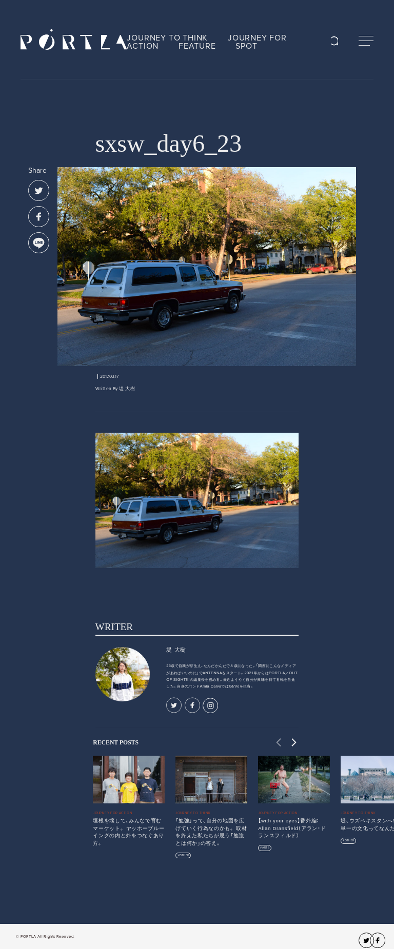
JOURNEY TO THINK (167, 38)
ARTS (265, 848)
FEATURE (197, 46)
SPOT (246, 46)
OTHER (184, 855)
